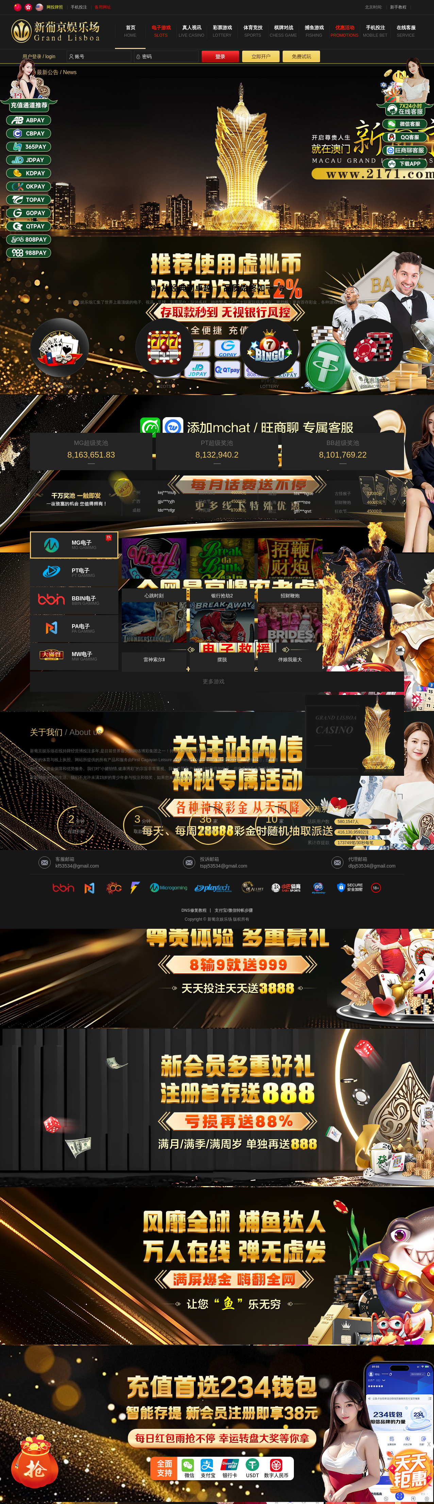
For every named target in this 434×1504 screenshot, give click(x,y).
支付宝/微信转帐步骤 (233, 910)
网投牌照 (55, 7)
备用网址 (103, 7)
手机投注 (79, 7)
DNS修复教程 (193, 910)
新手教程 (398, 7)
